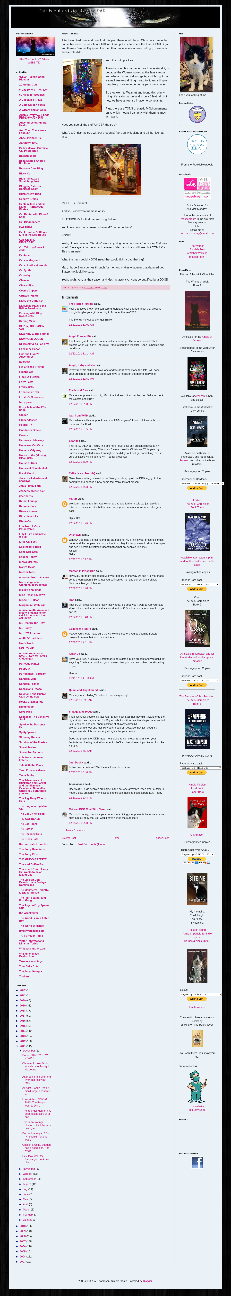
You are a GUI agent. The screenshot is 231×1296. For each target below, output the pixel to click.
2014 (23, 1031)
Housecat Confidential (33, 468)
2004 (23, 1256)
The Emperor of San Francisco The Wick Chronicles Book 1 (197, 700)
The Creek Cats (28, 839)
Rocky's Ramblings (31, 701)
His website (197, 1106)
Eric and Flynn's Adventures (29, 355)
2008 (23, 1236)
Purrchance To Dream (32, 673)
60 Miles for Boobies (32, 94)
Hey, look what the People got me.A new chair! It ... (35, 1159)
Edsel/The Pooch (29, 349)
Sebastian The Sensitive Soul (34, 718)
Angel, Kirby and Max (82, 365)
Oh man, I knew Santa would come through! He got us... (35, 1066)
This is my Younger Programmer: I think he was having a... (36, 1125)
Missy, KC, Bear (29, 600)
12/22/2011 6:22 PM (81, 559)
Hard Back (197, 788)
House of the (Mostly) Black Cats (32, 456)
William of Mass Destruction (29, 955)
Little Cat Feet (28, 541)
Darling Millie (27, 321)
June (26, 1194)
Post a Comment (75, 830)
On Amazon (197, 834)
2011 (23, 1046)
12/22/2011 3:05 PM (81, 429)
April (26, 1204)
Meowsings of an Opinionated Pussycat (33, 583)
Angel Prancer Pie (80, 336)
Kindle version (197, 1007)
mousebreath (188, 219)
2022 (23, 990)
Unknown (75, 534)
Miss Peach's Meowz (32, 595)
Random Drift (27, 678)
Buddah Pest (197, 249)
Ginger (23, 415)
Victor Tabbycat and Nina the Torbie (31, 942)
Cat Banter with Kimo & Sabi (33, 215)
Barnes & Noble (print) (197, 941)
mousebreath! (197, 256)
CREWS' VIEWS (29, 295)
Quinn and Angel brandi (84, 690)
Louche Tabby (28, 557)
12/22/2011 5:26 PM (81, 523)
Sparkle (73, 441)
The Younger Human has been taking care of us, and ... (36, 1113)
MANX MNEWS (28, 562)
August (27, 1184)
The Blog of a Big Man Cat (33, 807)
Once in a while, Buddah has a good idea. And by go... (36, 1147)
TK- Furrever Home (31, 936)
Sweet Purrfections (31, 752)
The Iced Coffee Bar (31, 864)
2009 (23, 1231)
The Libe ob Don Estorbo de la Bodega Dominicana (32, 882)
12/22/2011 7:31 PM (81, 642)
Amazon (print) (197, 929)
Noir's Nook (26, 643)
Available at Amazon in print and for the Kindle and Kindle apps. (197, 561)
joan (71, 599)
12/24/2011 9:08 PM (81, 823)
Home (116, 838)
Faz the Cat (26, 371)
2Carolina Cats (28, 84)
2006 (23, 1246)
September (29, 1179)
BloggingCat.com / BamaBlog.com (30, 187)
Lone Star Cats (28, 551)
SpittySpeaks (27, 732)
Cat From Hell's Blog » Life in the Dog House (33, 233)
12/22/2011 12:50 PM (81, 378)
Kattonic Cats (27, 506)
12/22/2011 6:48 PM (81, 617)
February (28, 1214)
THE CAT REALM (29, 818)
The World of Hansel (31, 925)
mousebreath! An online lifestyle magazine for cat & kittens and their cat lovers (34, 614)
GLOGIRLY (26, 425)
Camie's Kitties (28, 199)
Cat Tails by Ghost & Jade (32, 248)
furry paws (26, 402)
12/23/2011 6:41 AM (80, 700)
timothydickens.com (32, 930)
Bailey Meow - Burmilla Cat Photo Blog (33, 149)
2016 (23, 1020)
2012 (23, 1041)
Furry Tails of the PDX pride (32, 408)
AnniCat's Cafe (28, 143)
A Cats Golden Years (32, 104)
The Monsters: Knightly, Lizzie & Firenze (34, 891)
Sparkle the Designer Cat (32, 726)
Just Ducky (76, 762)
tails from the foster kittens (31, 759)
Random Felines (29, 684)
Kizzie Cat (25, 521)
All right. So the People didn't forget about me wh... (36, 1091)
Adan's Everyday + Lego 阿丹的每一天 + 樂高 (34, 116)
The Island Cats (78, 390)
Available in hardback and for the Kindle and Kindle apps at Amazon (197, 657)
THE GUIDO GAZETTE (33, 859)
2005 (23, 1251)
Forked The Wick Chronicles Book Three (197, 504)
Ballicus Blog (27, 155)
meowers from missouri (34, 577)
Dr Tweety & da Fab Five (34, 344)
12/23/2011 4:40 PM (81, 772)
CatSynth (25, 270)
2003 (23, 1261)
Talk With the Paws (31, 765)
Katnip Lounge (28, 501)
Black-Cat (25, 173)
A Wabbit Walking (197, 253)
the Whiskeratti (28, 913)
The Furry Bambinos (32, 849)
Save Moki (25, 711)
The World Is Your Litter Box (34, 919)
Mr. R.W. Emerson (30, 633)
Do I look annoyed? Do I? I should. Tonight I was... (35, 1136)
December (29, 1050)
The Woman (197, 245)
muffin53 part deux (31, 638)
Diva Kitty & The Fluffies (34, 333)
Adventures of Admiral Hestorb (33, 124)
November (29, 1168)
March (27, 1209)
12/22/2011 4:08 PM (81, 487)
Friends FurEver (29, 392)
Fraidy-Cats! (26, 387)
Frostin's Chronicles (31, 397)
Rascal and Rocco (30, 689)
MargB (73, 498)
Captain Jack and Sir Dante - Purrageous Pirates (32, 207)
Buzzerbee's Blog (30, 194)
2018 (23, 1010)
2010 (23, 1226)
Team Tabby (26, 775)
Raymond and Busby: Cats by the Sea (32, 695)
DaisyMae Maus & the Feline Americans (32, 307)
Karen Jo (74, 653)
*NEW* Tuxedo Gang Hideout (32, 78)
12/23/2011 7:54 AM (80, 750)
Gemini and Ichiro (80, 628)
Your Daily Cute (29, 966)
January (28, 1219)
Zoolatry (24, 976)
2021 (23, 995)
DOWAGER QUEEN (31, 339)
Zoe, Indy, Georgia (30, 971)
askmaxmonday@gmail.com (197, 233)
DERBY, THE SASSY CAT (31, 327)
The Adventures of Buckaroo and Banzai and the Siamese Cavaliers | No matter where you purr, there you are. (32, 787)
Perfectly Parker (29, 663)
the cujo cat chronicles (33, 844)
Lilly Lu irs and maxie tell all (32, 535)
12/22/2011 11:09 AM (81, 324)
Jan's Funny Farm (30, 486)
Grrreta (23, 435)
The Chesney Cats (30, 834)
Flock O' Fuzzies (29, 377)
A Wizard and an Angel (33, 110)
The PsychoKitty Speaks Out (34, 906)
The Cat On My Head (32, 813)
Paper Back (197, 792)
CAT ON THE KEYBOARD (27, 241)
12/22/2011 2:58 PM (81, 404)
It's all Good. (27, 473)
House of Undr (28, 463)
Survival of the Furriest (33, 742)
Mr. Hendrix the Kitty (32, 623)
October (28, 1173)
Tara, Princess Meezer (33, 770)
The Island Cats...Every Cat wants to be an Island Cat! (33, 872)
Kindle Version (197, 784)
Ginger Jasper (28, 420)
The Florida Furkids (81, 303)
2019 (23, 1005)
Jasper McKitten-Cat (32, 491)
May (26, 1199)
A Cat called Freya (30, 99)
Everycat (24, 361)
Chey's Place (27, 285)
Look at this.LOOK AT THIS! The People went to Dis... (34, 1102)
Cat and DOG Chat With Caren (87, 809)
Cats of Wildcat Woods (33, 265)
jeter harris (26, 496)
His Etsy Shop (197, 1109)
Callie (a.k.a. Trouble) (82, 473)
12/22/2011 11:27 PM (81, 678)
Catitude (24, 255)
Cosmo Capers (28, 290)
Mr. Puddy (25, 628)
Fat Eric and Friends (31, 366)
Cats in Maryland (29, 260)
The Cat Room (28, 824)
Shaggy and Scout (80, 711)
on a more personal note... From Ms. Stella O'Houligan (33, 656)
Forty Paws (26, 382)
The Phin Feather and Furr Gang (32, 899)
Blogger (147, 1281)
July (25, 1189)
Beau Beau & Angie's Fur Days (32, 162)
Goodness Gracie (30, 430)
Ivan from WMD (78, 415)
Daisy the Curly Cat (31, 300)
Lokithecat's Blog (30, 546)
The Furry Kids (28, 854)
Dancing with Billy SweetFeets (30, 314)
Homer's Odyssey (30, 450)
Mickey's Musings (30, 590)
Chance (24, 280)
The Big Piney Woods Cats (32, 799)
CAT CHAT (25, 227)
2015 (23, 1025)
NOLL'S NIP (26, 648)
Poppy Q (24, 668)
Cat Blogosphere (29, 222)
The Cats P (26, 829)
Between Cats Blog (31, 168)
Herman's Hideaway (31, 440)
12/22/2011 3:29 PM (81, 461)
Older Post (162, 838)
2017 (23, 1015)
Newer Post (69, 838)
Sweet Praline (27, 747)
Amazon (200, 396)
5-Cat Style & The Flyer (33, 89)
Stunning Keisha (29, 737)
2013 (23, 1036)
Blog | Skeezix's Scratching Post (29, 180)
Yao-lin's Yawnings (31, 961)
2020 (23, 1000)
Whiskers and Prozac (32, 948)
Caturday (25, 275)
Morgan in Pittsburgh (82, 571)
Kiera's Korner (28, 511)
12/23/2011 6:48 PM (81, 797)
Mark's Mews (27, 567)
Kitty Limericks (28, 516)
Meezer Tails (27, 572)
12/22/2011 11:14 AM (81, 353)
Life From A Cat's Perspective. (30, 527)
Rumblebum (26, 706)
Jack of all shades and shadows (33, 479)
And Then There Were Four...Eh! (32, 131)
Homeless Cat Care (31, 445)
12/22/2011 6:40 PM (81, 588)
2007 (23, 1241)
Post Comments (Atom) (91, 844)
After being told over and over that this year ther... (36, 1079)
